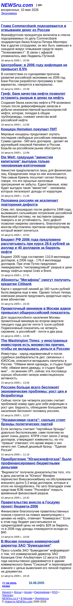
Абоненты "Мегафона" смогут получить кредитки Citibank (35, 282)
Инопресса (42, 598)
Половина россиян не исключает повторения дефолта (29, 202)
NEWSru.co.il (10, 598)
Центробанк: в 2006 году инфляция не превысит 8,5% (34, 67)
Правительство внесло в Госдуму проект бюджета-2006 (30, 504)
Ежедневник (42, 592)
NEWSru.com (17, 5)
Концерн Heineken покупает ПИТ (29, 129)
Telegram (7, 595)
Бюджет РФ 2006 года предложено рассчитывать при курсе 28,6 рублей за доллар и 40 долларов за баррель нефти (35, 246)
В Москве (27, 598)
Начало (6, 592)
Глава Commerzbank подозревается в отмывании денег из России (33, 28)
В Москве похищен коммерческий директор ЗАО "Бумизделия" (30, 543)
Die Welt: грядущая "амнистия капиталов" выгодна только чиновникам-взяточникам (27, 161)
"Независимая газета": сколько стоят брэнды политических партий (33, 422)
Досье (18, 592)
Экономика (9, 13)
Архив (28, 592)
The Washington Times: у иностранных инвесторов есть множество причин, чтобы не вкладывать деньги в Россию (35, 345)
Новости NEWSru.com (19, 601)
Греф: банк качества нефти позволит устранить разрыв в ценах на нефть (33, 96)
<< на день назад (9, 584)
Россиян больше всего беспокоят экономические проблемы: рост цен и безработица (34, 391)
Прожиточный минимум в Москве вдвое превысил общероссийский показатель (36, 310)
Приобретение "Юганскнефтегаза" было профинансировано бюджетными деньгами (36, 463)
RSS (55, 592)
